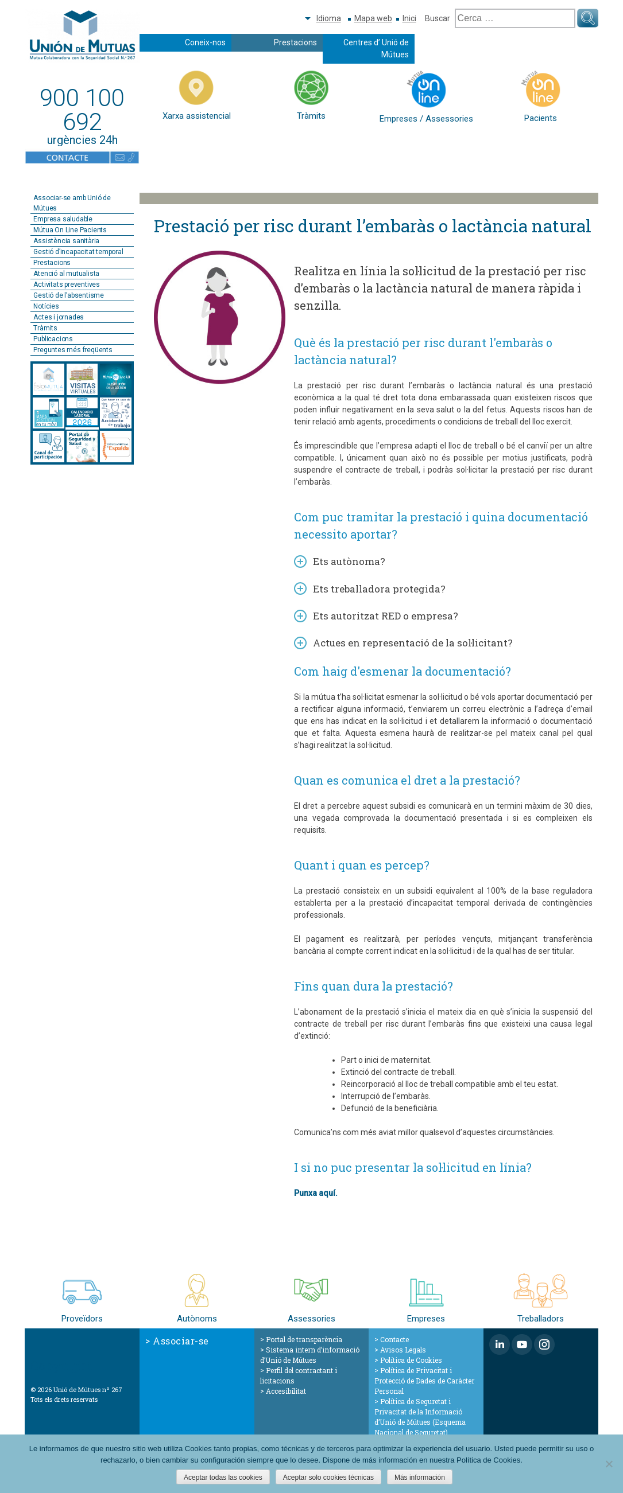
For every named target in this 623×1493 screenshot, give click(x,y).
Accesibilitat (286, 1390)
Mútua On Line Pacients (70, 230)
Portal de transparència (304, 1339)
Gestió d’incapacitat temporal (78, 252)
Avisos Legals (403, 1349)
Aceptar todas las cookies (223, 1477)
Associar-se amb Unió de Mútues (71, 203)
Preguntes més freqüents (72, 350)
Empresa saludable (62, 219)
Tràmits (45, 328)
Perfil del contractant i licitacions (298, 1375)
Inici (409, 18)
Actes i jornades (58, 317)
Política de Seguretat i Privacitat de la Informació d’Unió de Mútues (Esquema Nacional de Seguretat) (420, 1417)
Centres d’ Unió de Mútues (376, 48)
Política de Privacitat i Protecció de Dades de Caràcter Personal (424, 1380)
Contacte (394, 1339)
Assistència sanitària (66, 241)
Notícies (46, 306)
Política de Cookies (411, 1360)
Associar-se (181, 1341)
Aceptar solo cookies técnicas (328, 1477)
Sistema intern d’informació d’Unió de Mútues (309, 1355)
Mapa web (373, 18)
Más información (419, 1477)
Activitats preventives (66, 284)
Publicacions (53, 339)
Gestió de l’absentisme (68, 295)
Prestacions (295, 42)
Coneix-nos (205, 42)
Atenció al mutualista (66, 274)
